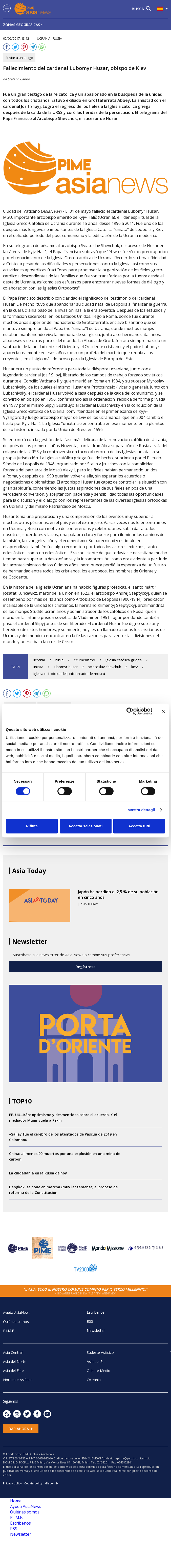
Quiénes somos (16, 1321)
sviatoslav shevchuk (104, 666)
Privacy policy (12, 1483)
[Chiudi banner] (163, 711)
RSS (90, 1321)
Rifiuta (32, 826)
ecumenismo (84, 660)
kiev (134, 666)
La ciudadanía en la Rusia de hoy (38, 1173)
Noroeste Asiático (18, 1379)
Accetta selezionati (85, 826)
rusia (59, 660)
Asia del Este (13, 1370)
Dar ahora (21, 1428)
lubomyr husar (66, 666)
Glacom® (51, 1483)
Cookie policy (33, 1483)
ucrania (39, 660)
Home (16, 1501)
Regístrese (86, 966)
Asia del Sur (96, 1361)
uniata (38, 666)
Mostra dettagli (141, 810)
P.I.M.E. (9, 1330)
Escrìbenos (95, 1312)
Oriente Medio (98, 1370)
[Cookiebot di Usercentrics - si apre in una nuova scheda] (130, 711)
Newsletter (96, 1330)
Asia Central (13, 1352)
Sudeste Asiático (100, 1352)
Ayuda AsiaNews (16, 1312)
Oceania (94, 1379)
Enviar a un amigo (19, 57)
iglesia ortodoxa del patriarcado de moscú (69, 673)
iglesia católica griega (123, 660)
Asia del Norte (14, 1361)
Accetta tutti (139, 826)
